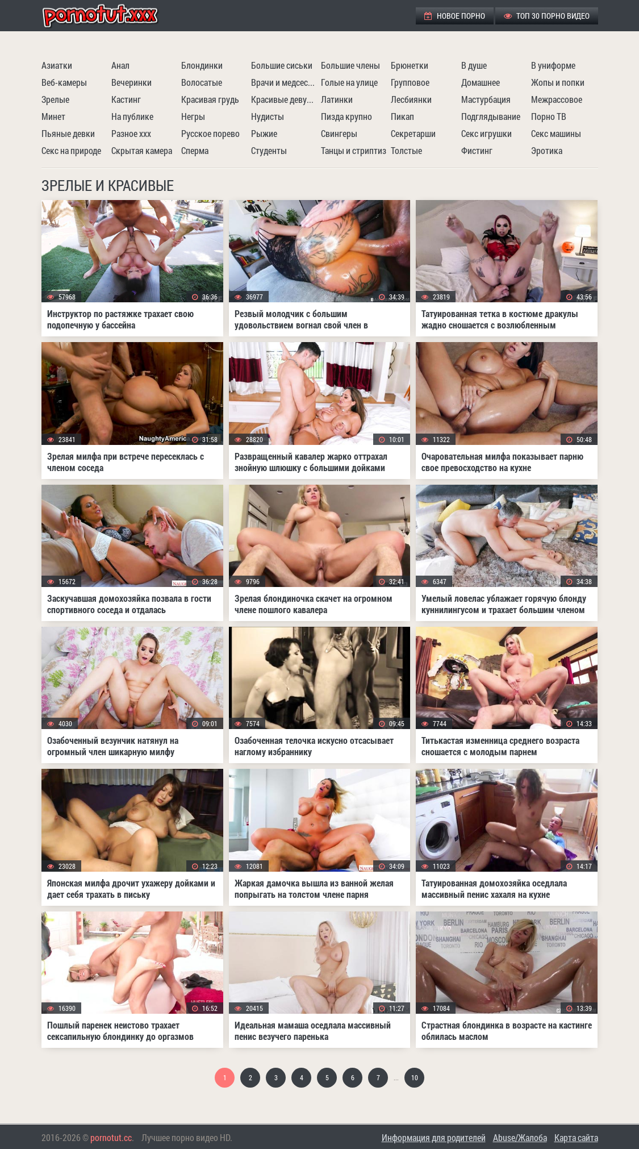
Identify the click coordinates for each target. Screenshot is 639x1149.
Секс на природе (71, 150)
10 (414, 1077)
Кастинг (126, 99)
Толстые (406, 150)
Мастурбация (486, 99)
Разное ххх (131, 133)
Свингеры (339, 133)
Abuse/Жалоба (520, 1137)
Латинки (337, 99)
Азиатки (56, 65)
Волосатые (201, 82)
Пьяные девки (68, 133)
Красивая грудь (210, 99)
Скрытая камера (141, 150)
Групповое (410, 82)
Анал (120, 65)
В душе (474, 65)
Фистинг (476, 150)
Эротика (546, 150)
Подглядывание (490, 116)
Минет (53, 116)
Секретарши (413, 133)
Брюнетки (409, 65)
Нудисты (267, 116)
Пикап (402, 116)
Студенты (269, 150)
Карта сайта (576, 1137)
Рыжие (264, 133)
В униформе (553, 65)
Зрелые (55, 99)
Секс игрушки (486, 133)
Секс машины (556, 133)
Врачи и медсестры (284, 82)
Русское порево (210, 133)
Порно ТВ (548, 116)
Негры (193, 116)
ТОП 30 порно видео (547, 15)
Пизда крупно (346, 116)
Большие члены (350, 65)
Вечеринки (131, 82)
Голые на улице (349, 82)
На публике (132, 116)
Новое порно (454, 15)
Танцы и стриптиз (353, 150)
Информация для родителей (434, 1137)
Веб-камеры (64, 82)
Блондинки (202, 65)
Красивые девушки (284, 99)
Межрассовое (556, 99)
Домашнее (480, 82)
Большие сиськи (281, 65)
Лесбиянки (411, 99)
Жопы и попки (557, 82)
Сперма (194, 150)
